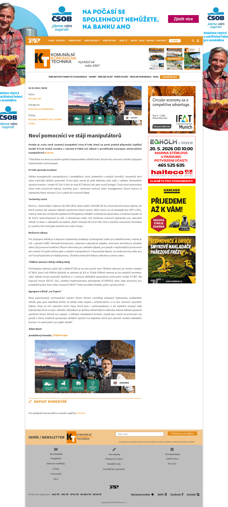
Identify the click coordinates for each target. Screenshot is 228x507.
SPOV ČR (74, 494)
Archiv (134, 40)
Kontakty (161, 40)
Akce (56, 478)
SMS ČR (65, 494)
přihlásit (81, 413)
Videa (155, 76)
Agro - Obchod (147, 40)
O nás (51, 40)
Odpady (92, 76)
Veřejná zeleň (105, 76)
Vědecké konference (140, 76)
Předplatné (76, 40)
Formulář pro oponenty (114, 469)
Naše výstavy (110, 40)
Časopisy (61, 40)
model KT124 (45, 119)
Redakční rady (114, 463)
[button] (182, 433)
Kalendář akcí (169, 77)
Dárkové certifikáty (56, 463)
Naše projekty (92, 40)
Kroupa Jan (34, 98)
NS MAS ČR (85, 494)
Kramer (32, 119)
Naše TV (124, 40)
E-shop (56, 468)
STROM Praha (59, 335)
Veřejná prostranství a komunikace (68, 76)
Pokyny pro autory (114, 458)
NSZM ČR (97, 494)
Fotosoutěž (56, 473)
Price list (172, 463)
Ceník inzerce (172, 458)
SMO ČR (56, 494)
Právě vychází (121, 76)
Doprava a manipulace (41, 108)
